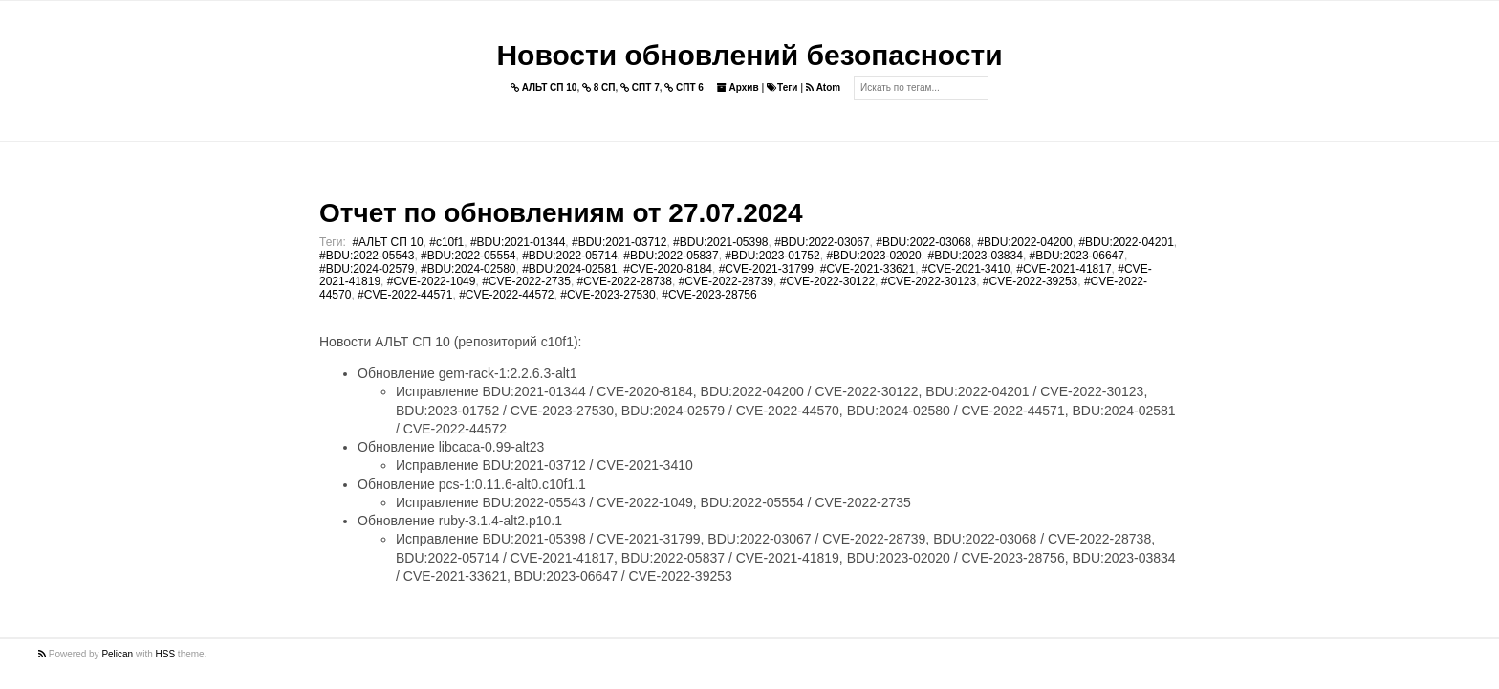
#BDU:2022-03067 (821, 242)
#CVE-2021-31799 (766, 269)
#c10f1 (446, 242)
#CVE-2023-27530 (607, 294)
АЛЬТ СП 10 (544, 87)
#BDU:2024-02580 (468, 269)
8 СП (599, 87)
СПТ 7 (640, 87)
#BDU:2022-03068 (923, 242)
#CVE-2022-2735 (526, 281)
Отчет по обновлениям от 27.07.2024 (560, 213)
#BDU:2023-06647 (1077, 255)
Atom (823, 87)
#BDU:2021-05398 (720, 242)
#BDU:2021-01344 (517, 242)
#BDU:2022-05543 (366, 255)
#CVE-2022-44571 (405, 294)
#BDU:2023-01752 (772, 255)
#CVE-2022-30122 (827, 281)
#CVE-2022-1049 (431, 281)
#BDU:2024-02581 (569, 269)
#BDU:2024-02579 (366, 269)
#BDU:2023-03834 (974, 255)
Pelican (117, 654)
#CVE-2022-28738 (624, 281)
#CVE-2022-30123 (928, 281)
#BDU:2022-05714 (569, 255)
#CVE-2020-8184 (667, 269)
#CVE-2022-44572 (506, 294)
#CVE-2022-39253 (1030, 281)
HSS (166, 654)
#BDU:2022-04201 (1125, 242)
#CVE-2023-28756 (709, 294)
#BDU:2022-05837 (670, 255)
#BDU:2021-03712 (619, 242)
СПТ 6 (684, 87)
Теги (782, 87)
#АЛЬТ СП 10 (387, 242)
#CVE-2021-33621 (867, 269)
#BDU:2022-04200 (1024, 242)
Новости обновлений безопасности (749, 55)
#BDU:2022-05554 (468, 255)
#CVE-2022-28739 (726, 281)
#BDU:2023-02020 (873, 255)
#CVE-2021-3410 (966, 269)
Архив (738, 87)
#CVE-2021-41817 (1063, 269)
